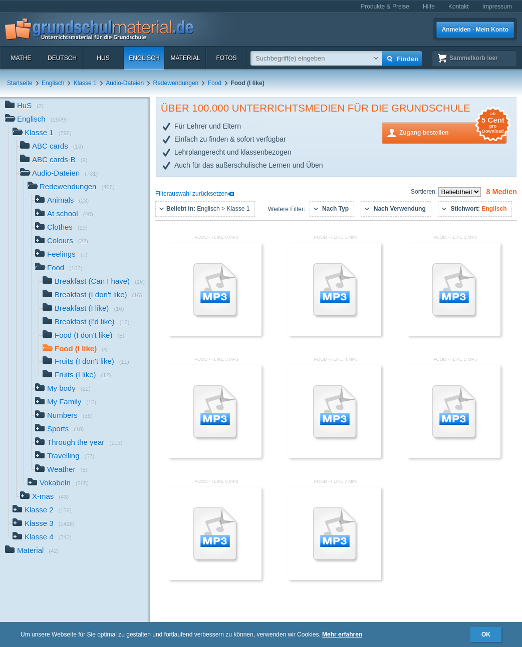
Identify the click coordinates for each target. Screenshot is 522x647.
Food (214, 83)
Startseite (20, 83)
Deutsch (62, 58)
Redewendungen (176, 83)
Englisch (144, 58)
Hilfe (429, 6)
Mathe (21, 58)
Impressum (497, 6)
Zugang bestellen (452, 132)
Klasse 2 (42, 510)
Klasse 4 (42, 537)
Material (185, 58)
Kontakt (458, 6)
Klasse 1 (85, 83)
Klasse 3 (44, 524)
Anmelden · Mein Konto (475, 29)
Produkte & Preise (385, 6)
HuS (103, 58)
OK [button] (485, 634)
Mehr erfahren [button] (342, 634)
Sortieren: (424, 191)
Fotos (226, 58)
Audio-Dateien (125, 83)
